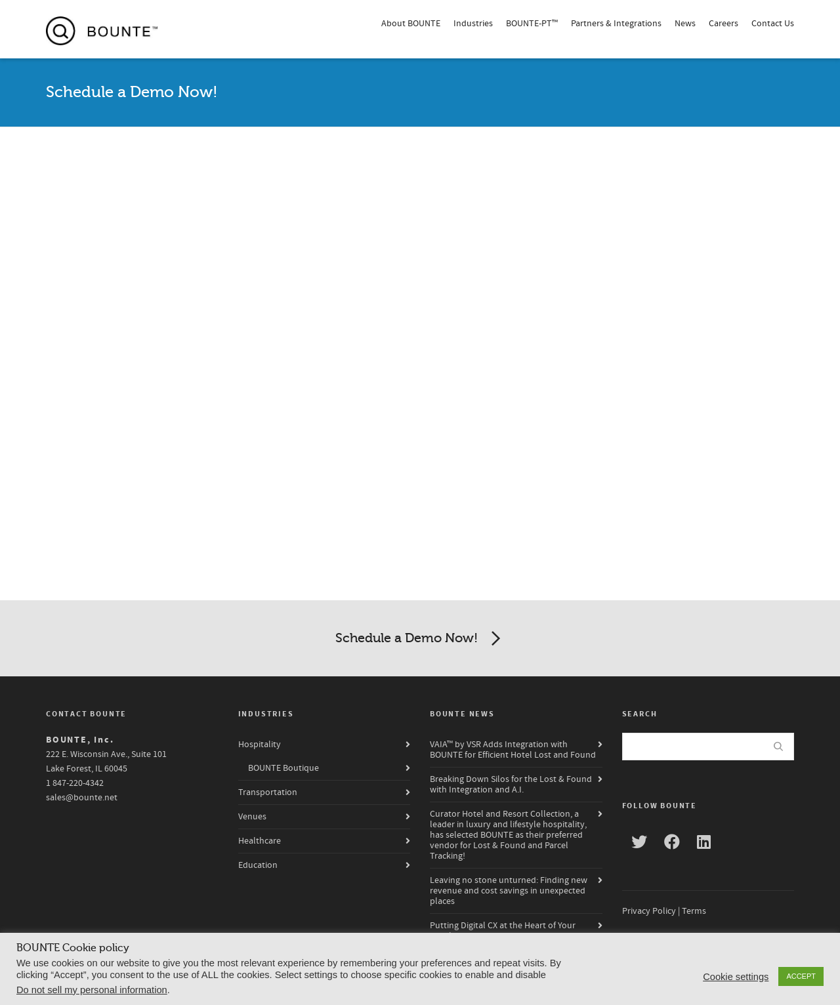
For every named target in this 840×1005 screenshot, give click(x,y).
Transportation (267, 792)
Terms (694, 911)
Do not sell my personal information (91, 990)
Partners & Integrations (616, 24)
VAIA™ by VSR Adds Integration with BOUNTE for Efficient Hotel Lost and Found (513, 750)
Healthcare (259, 841)
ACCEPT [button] (801, 976)
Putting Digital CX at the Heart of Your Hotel (503, 931)
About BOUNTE (410, 24)
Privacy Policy (649, 911)
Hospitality (259, 744)
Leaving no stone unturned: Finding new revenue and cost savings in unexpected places (508, 890)
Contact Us (772, 24)
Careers (723, 24)
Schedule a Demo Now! (420, 639)
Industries (473, 24)
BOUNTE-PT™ (532, 24)
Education (258, 865)
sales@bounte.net (81, 798)
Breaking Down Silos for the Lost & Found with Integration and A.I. (511, 784)
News (685, 24)
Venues (252, 817)
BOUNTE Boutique (283, 768)
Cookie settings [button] (735, 977)
